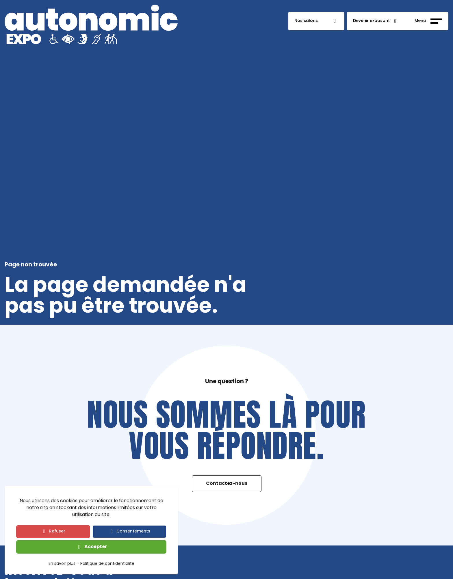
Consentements (133, 531)
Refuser (57, 531)
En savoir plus (62, 564)
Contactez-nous (226, 484)
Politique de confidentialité (107, 564)
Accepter (95, 547)
